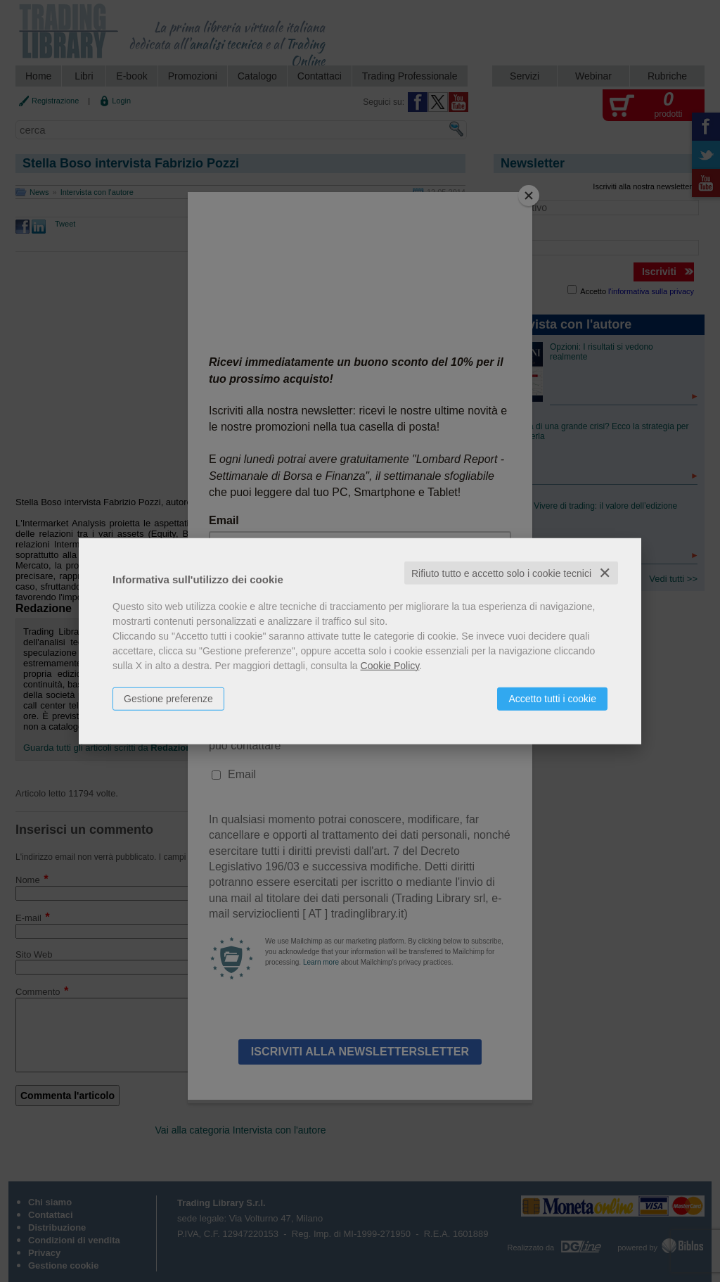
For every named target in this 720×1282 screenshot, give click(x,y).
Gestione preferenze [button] (168, 698)
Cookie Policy (390, 665)
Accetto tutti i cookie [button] (552, 698)
